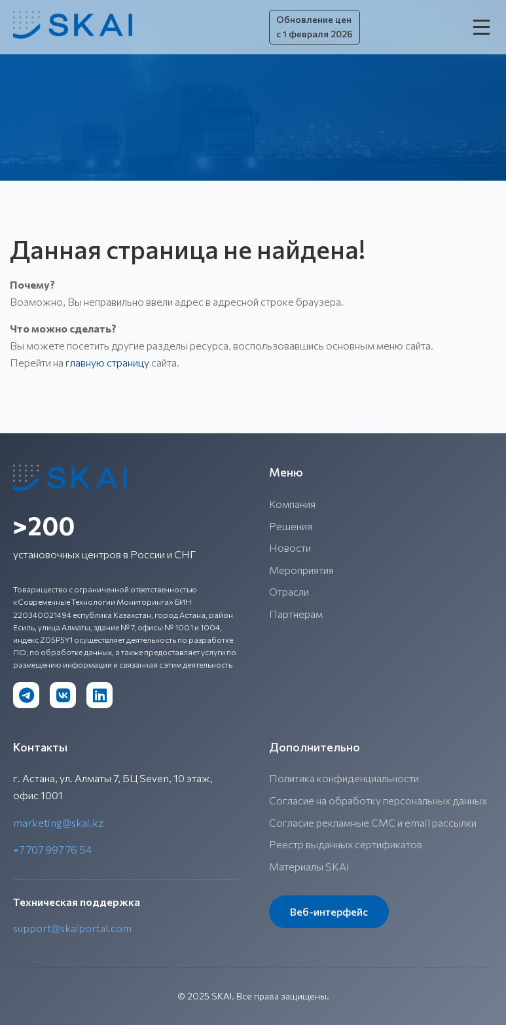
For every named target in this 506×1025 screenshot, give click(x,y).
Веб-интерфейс (329, 911)
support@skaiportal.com (72, 928)
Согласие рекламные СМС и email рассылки (373, 822)
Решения (290, 526)
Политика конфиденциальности (344, 778)
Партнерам (296, 613)
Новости (290, 547)
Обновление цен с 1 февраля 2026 (314, 26)
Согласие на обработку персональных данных (378, 800)
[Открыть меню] (483, 27)
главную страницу (107, 362)
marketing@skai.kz (58, 822)
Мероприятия (301, 570)
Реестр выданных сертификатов (345, 844)
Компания (292, 503)
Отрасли (289, 591)
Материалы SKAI (309, 866)
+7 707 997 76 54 (52, 849)
